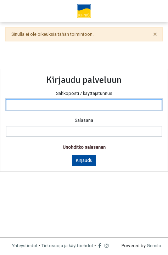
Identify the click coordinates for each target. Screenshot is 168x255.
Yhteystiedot (25, 245)
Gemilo (154, 245)
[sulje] (154, 34)
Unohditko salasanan (84, 147)
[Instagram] (107, 245)
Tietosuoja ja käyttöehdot (67, 245)
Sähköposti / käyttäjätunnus (84, 93)
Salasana (84, 120)
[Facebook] (100, 245)
